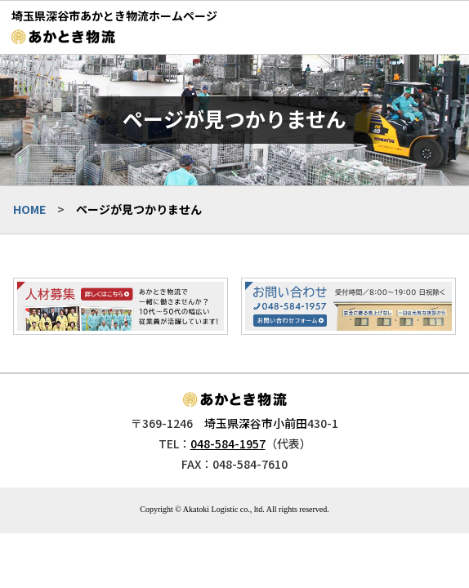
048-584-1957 (228, 443)
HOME (29, 209)
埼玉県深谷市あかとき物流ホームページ (114, 16)
